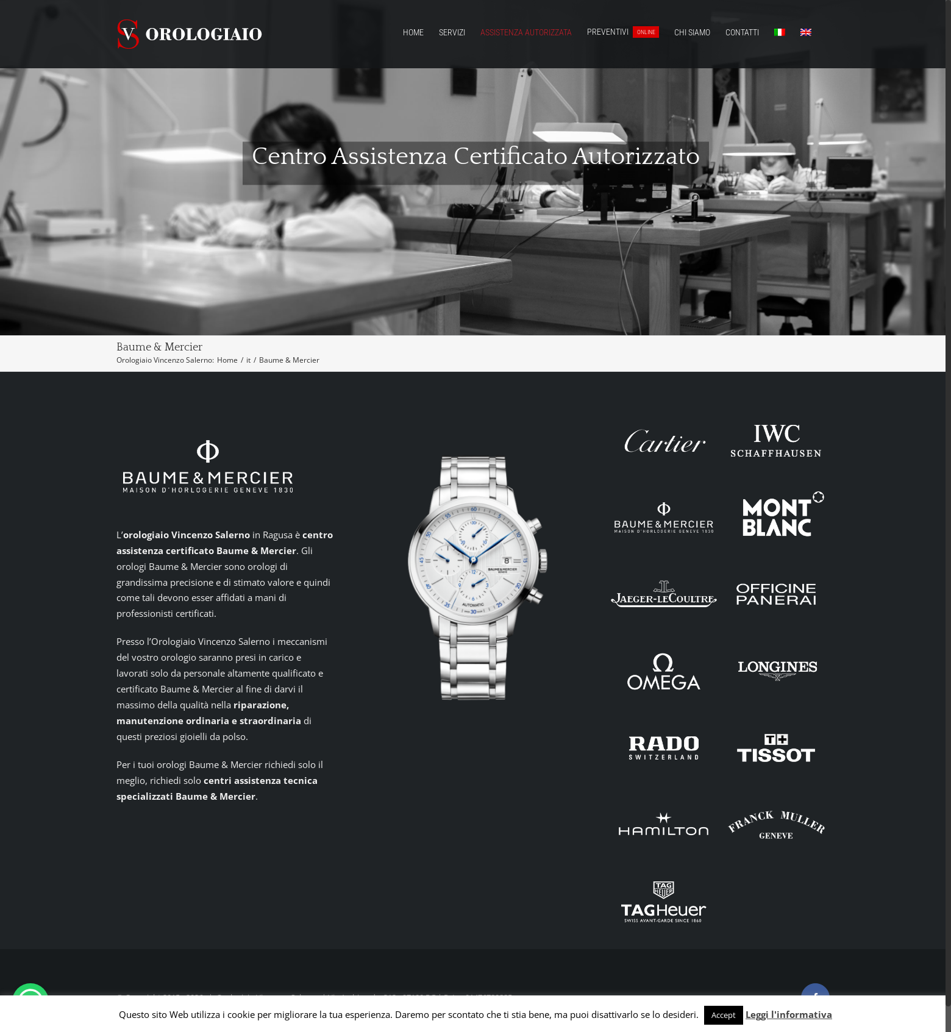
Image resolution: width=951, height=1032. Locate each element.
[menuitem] (779, 32)
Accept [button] (723, 1014)
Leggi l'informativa (789, 1014)
